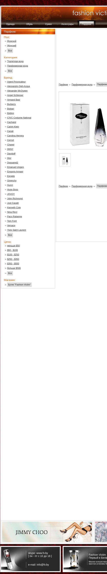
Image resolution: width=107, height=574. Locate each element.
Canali (10, 131)
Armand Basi (13, 99)
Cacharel (11, 122)
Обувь (29, 24)
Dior (9, 158)
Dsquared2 (12, 162)
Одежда (10, 24)
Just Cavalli (12, 203)
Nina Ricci (12, 212)
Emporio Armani (15, 171)
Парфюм (86, 24)
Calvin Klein (13, 126)
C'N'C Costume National (19, 117)
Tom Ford (12, 221)
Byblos (10, 113)
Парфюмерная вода (17, 66)
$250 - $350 (13, 259)
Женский (11, 45)
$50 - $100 (12, 250)
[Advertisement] (28, 351)
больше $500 (14, 268)
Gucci (10, 185)
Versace (11, 225)
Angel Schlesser (15, 95)
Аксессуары (67, 24)
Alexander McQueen (17, 90)
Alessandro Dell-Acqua (18, 86)
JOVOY (11, 194)
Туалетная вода (15, 61)
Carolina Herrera (15, 135)
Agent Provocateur (16, 81)
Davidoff (11, 153)
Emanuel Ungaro (15, 167)
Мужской (11, 41)
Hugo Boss (12, 189)
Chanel (10, 144)
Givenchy (11, 180)
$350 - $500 (13, 263)
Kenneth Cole (14, 207)
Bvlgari (10, 108)
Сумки (48, 24)
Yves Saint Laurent (16, 230)
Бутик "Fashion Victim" (19, 284)
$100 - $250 (13, 254)
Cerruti (10, 140)
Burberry (11, 104)
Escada (11, 176)
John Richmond (15, 198)
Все (10, 50)
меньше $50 (13, 245)
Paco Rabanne (14, 216)
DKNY (10, 149)
